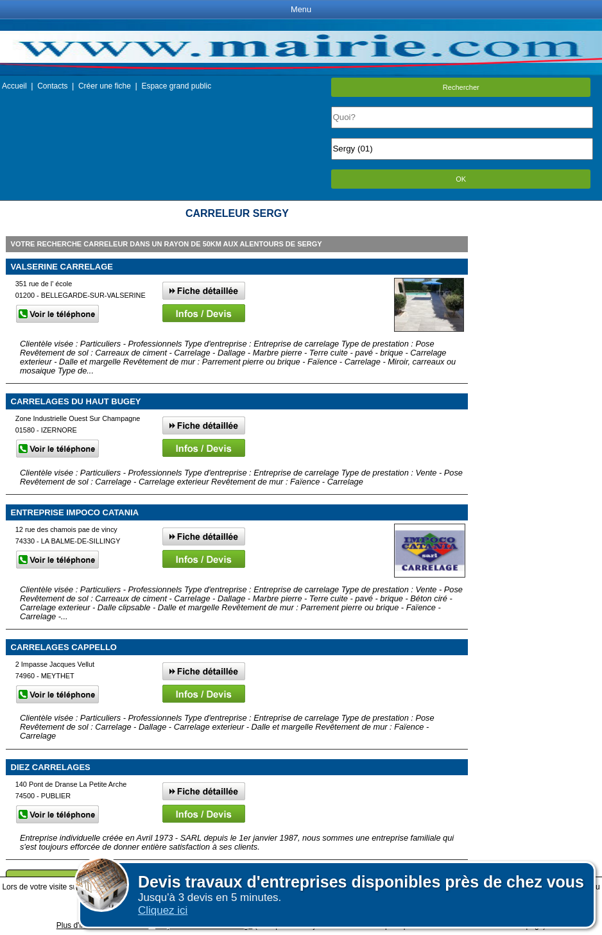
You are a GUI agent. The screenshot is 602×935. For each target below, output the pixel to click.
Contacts (52, 85)
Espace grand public (176, 85)
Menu (301, 9)
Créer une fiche (104, 85)
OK (461, 179)
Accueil (14, 85)
